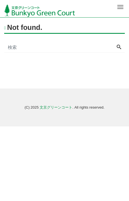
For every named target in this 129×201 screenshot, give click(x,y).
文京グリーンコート (56, 107)
